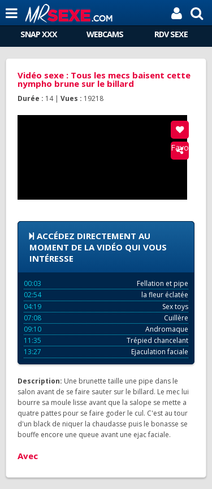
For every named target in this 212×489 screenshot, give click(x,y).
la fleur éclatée (106, 294)
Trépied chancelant (106, 340)
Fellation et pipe (106, 283)
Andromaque (106, 329)
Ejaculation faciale (106, 351)
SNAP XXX (38, 34)
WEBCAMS (104, 34)
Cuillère (106, 317)
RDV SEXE (171, 34)
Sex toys (106, 306)
